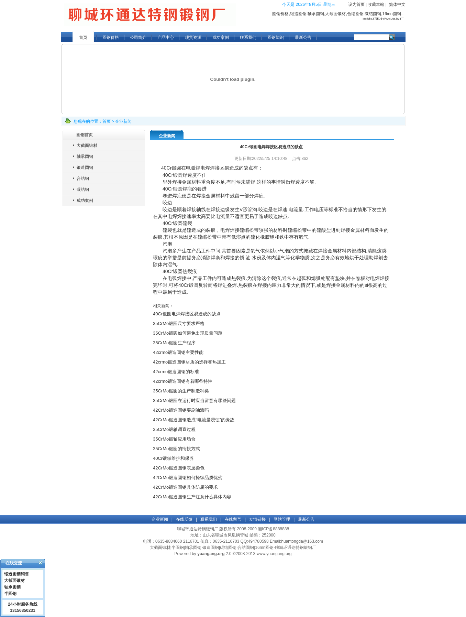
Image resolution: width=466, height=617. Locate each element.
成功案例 (220, 37)
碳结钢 (83, 189)
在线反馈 (184, 519)
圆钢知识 (275, 37)
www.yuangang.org (273, 553)
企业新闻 (123, 121)
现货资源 (193, 37)
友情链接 (257, 519)
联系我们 (248, 37)
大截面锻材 (87, 145)
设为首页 (356, 4)
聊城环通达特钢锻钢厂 (197, 529)
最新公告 (303, 37)
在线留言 (233, 519)
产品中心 (165, 37)
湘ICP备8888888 (273, 529)
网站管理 (282, 519)
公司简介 (138, 37)
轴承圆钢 (85, 156)
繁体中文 (397, 4)
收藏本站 (376, 4)
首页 (83, 37)
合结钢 (83, 178)
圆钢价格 (110, 37)
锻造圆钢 (85, 167)
